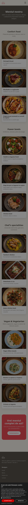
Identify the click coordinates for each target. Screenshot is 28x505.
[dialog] (14, 252)
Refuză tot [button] (21, 500)
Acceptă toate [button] (8, 500)
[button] (14, 498)
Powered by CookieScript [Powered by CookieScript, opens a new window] (6, 503)
